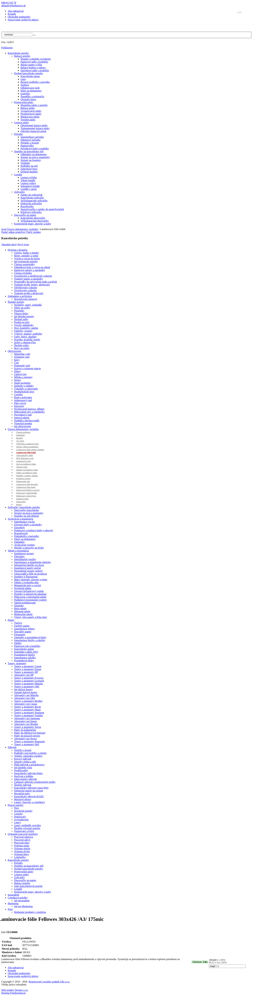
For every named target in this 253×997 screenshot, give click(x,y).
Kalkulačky (20, 435)
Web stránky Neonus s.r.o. (14, 990)
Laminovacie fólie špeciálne (27, 484)
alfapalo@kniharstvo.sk (13, 5)
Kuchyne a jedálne (23, 776)
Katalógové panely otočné (27, 568)
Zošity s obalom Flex (25, 342)
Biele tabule (20, 608)
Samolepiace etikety (24, 628)
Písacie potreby (15, 805)
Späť (239, 12)
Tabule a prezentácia (18, 550)
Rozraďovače (21, 533)
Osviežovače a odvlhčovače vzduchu (33, 276)
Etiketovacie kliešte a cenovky (28, 490)
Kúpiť (212, 966)
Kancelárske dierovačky (33, 218)
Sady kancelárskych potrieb (28, 886)
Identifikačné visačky (25, 559)
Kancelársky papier (24, 649)
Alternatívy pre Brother (26, 724)
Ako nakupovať (16, 11)
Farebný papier (22, 625)
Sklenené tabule (22, 611)
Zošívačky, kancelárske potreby (24, 507)
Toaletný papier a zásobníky (28, 278)
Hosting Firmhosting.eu (13, 993)
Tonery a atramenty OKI (26, 686)
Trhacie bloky (21, 313)
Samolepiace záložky (25, 657)
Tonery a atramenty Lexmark (29, 680)
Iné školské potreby (24, 316)
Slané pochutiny (22, 383)
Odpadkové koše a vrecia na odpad (32, 267)
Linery (17, 822)
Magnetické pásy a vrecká (27, 585)
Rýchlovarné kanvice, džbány (29, 409)
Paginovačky (27, 145)
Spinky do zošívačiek (32, 194)
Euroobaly (19, 527)
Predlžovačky (21, 770)
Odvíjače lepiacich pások (33, 131)
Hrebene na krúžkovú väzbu (27, 470)
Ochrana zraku (21, 845)
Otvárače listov (28, 99)
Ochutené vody (22, 357)
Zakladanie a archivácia (20, 296)
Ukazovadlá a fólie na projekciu (30, 573)
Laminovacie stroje (23, 461)
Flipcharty (19, 556)
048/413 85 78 (8, 2)
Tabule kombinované (25, 602)
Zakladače (19, 542)
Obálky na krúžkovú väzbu (26, 473)
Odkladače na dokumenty (34, 154)
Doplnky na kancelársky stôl (28, 151)
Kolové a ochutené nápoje (27, 368)
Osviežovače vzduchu (25, 290)
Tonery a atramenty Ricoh (27, 706)
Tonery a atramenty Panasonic (29, 741)
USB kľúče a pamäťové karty (27, 444)
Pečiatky (18, 134)
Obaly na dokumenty (25, 539)
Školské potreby (16, 302)
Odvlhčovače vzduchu (25, 287)
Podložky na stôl (29, 166)
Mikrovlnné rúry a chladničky (29, 411)
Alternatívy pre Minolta (26, 695)
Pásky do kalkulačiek (25, 730)
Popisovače (20, 816)
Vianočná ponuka (23, 423)
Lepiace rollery (28, 183)
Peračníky (19, 310)
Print (10, 909)
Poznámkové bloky (24, 660)
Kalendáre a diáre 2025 (26, 651)
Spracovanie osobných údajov (23, 19)
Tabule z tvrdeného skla (26, 582)
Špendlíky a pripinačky (32, 96)
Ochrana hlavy (21, 854)
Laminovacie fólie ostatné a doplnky (30, 450)
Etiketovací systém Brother (26, 493)
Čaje (16, 362)
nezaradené (13, 894)
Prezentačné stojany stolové (28, 571)
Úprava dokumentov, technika (22, 229)
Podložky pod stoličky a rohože (30, 753)
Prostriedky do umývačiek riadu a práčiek (35, 281)
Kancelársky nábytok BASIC (29, 796)
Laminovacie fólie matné (25, 487)
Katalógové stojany (24, 553)
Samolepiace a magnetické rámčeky (32, 562)
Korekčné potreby (23, 811)
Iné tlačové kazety (23, 689)
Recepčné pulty (22, 793)
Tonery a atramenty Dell (26, 744)
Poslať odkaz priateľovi (13, 232)
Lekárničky (20, 857)
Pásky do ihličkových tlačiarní (29, 732)
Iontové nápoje (22, 417)
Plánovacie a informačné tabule (30, 597)
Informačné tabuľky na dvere (29, 565)
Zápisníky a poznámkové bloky (30, 637)
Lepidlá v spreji (29, 189)
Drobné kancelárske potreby (28, 73)
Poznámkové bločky (24, 654)
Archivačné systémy (24, 544)
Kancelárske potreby (18, 53)
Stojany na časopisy (31, 160)
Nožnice (25, 85)
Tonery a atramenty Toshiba (28, 715)
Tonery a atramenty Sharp (27, 709)
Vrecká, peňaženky (24, 325)
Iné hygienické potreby (26, 261)
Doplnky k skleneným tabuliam (30, 594)
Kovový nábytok (22, 758)
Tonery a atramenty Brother (28, 701)
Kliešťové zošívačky (31, 212)
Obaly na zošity (22, 307)
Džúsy (17, 371)
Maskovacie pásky (30, 116)
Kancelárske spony (30, 76)
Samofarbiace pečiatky (32, 137)
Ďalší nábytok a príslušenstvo (29, 764)
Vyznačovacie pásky (31, 111)
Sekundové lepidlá (30, 186)
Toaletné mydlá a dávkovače (28, 293)
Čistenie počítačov (23, 432)
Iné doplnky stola (23, 767)
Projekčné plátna (22, 588)
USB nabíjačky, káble (24, 455)
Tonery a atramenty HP (26, 672)
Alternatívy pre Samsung (27, 718)
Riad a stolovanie (23, 397)
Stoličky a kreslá (22, 750)
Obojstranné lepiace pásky (34, 125)
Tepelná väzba (21, 467)
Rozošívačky (27, 206)
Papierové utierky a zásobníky (29, 270)
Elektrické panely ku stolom (28, 790)
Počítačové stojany (23, 478)
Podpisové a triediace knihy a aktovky (33, 530)
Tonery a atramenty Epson (27, 669)
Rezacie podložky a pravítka (35, 82)
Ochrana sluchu (22, 848)
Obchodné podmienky (19, 16)
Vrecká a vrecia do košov (27, 258)
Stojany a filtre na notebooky (27, 447)
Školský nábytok (22, 784)
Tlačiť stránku (33, 232)
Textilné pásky (28, 119)
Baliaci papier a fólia (31, 64)
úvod (3, 229)
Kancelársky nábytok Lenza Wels (31, 787)
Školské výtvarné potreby (27, 828)
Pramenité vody (22, 365)
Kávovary (19, 406)
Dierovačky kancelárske (26, 510)
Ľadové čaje (20, 374)
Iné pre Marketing (23, 906)
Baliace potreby (22, 56)
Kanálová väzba (22, 499)
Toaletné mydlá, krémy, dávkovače (32, 284)
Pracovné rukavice (23, 837)
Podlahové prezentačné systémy (30, 599)
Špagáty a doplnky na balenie (36, 59)
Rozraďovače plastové (25, 299)
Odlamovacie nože (30, 87)
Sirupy (17, 380)
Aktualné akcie (9, 244)
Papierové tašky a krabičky (34, 61)
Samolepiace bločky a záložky (29, 640)
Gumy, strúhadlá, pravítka (27, 825)
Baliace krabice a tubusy (33, 67)
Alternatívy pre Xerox (25, 738)
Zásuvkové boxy (29, 168)
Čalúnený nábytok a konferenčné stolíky (35, 782)
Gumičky (25, 93)
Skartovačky (21, 502)
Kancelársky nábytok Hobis (28, 773)
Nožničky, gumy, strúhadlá (28, 304)
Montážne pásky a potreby (34, 105)
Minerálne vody (22, 354)
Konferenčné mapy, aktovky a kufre (32, 223)
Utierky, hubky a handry (26, 252)
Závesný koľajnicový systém (29, 591)
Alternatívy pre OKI (24, 698)
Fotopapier (19, 634)
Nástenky (19, 605)
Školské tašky (21, 319)
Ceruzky (18, 813)
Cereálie (18, 394)
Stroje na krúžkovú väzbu (26, 464)
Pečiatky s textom (30, 142)
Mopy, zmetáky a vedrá (26, 255)
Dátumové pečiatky (31, 139)
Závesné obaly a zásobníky (28, 524)
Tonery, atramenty (17, 663)
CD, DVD (20, 441)
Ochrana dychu (22, 851)
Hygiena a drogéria (17, 250)
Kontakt (12, 14)
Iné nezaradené (22, 900)
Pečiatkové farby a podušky (35, 148)
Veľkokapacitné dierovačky (35, 220)
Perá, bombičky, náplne (26, 328)
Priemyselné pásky (23, 102)
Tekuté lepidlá (28, 180)
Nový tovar (23, 244)
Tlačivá (18, 623)
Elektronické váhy (23, 481)
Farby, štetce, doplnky (25, 336)
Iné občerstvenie (22, 426)
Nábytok (12, 747)
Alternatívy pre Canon (25, 704)
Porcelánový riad (23, 414)
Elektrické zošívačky (31, 203)
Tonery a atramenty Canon (27, 666)
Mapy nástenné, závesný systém (30, 579)
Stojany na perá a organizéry (35, 157)
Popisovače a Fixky (24, 831)
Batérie (19, 504)
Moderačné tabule (23, 614)
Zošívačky (19, 192)
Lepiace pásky (21, 122)
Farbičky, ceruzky (23, 330)
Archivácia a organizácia (20, 518)
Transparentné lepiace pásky (35, 128)
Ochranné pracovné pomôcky (23, 834)
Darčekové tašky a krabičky (35, 70)
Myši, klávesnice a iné (24, 458)
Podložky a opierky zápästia (27, 476)
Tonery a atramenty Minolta (28, 683)
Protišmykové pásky (31, 113)
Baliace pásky (28, 108)
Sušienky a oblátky (24, 385)
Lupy (23, 79)
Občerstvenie (14, 351)
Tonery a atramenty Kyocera (28, 678)
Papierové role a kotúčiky (27, 646)
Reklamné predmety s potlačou (30, 912)
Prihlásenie (7, 47)
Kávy (17, 359)
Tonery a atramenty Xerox (27, 727)
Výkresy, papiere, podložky (28, 333)
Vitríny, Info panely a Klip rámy (30, 617)
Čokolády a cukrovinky (26, 388)
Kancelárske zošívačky (32, 197)
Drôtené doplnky (29, 171)
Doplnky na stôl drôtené (26, 516)
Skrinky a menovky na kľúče (29, 547)
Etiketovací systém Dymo (26, 496)
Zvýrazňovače (21, 819)
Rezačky (19, 438)
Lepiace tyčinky (29, 177)
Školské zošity (21, 345)
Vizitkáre (25, 163)
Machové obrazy (22, 799)
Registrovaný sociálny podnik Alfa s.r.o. (49, 981)
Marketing (13, 903)
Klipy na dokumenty (31, 90)
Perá (16, 808)
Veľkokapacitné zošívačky (34, 200)
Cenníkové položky (18, 897)
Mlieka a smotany (23, 377)
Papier (11, 620)
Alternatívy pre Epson (25, 721)
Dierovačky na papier (25, 215)
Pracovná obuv (22, 842)
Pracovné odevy (22, 839)
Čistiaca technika (23, 273)
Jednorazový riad (23, 400)
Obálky (18, 643)
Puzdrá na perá (21, 322)
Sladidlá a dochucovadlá (26, 420)
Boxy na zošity (22, 348)
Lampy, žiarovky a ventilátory (29, 802)
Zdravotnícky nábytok (25, 779)
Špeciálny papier (22, 631)
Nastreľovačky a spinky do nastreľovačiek (42, 209)
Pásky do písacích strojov (27, 735)
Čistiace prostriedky (24, 264)
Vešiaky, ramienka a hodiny (28, 756)
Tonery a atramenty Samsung (29, 712)
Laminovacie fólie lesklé (26, 452)
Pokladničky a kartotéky (26, 536)
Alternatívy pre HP (24, 675)
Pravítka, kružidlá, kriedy (27, 339)
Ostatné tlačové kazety (25, 692)
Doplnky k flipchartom (26, 576)
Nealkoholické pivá (24, 391)
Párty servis (20, 403)
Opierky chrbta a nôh (25, 761)
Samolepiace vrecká (24, 521)
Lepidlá (18, 174)
